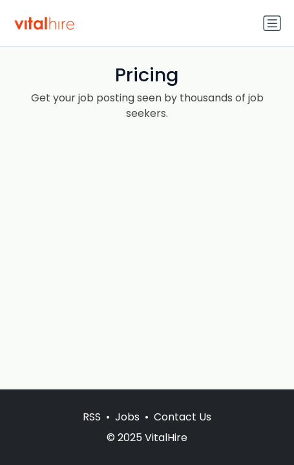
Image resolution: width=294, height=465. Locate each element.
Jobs (127, 416)
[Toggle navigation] (272, 23)
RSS (92, 416)
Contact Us (182, 416)
